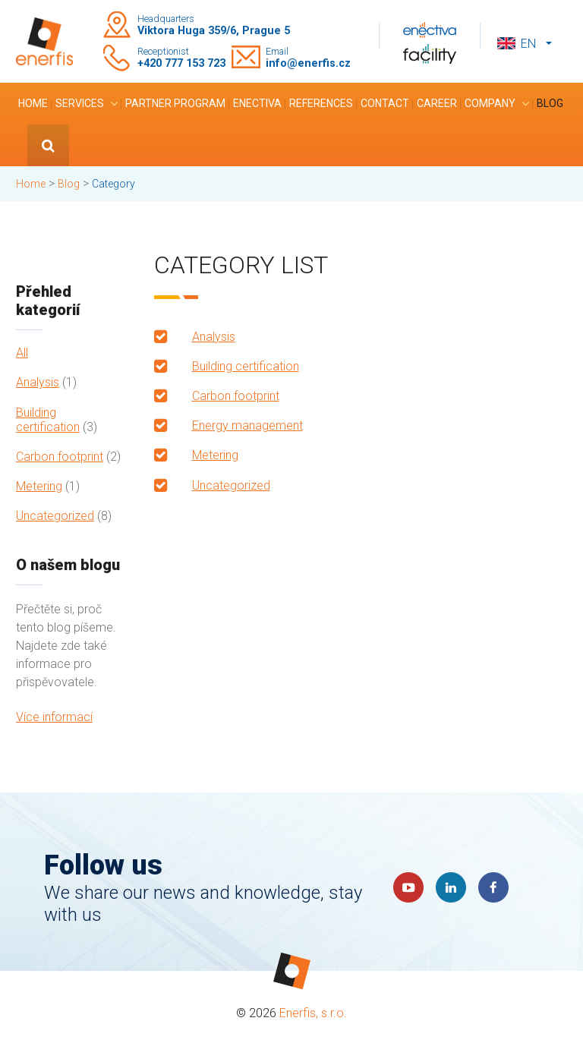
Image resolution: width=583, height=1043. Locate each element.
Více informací (54, 717)
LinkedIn (451, 887)
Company (490, 103)
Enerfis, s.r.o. (313, 1013)
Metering (39, 486)
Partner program (175, 103)
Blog (550, 103)
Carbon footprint (59, 456)
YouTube (408, 887)
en (528, 43)
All (22, 352)
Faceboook (493, 887)
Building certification (48, 419)
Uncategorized (55, 516)
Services (79, 103)
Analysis (37, 382)
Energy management (247, 425)
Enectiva (257, 103)
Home (33, 103)
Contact (385, 103)
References (321, 103)
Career (437, 103)
